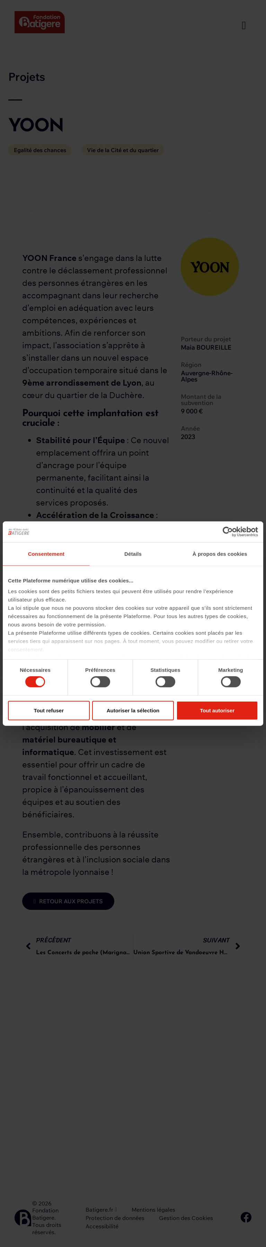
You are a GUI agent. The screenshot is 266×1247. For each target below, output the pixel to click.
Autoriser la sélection (133, 710)
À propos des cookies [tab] (220, 553)
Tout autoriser (217, 710)
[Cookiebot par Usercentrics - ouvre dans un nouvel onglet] (227, 531)
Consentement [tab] (46, 553)
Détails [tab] (133, 553)
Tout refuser (49, 710)
